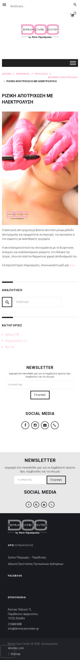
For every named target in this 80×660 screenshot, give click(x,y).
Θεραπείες (23, 73)
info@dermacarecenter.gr (23, 628)
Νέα (7, 347)
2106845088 (15, 624)
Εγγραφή (40, 394)
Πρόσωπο (41, 73)
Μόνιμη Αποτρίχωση (62, 77)
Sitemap (15, 654)
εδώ (72, 265)
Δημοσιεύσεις (14, 341)
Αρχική (6, 73)
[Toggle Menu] (73, 63)
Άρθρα (9, 334)
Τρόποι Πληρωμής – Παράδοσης (27, 557)
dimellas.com (16, 648)
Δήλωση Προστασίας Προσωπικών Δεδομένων (35, 564)
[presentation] (8, 651)
